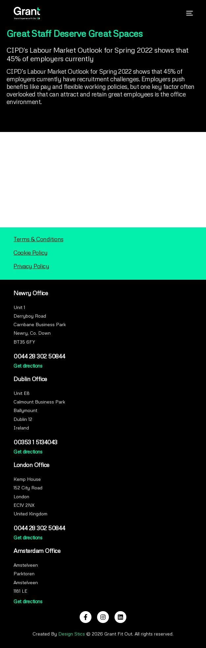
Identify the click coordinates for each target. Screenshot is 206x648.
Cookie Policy (30, 252)
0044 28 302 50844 (39, 356)
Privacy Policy (31, 266)
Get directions (27, 366)
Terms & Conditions (38, 239)
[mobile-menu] (186, 13)
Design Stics (71, 633)
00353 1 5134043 (35, 442)
